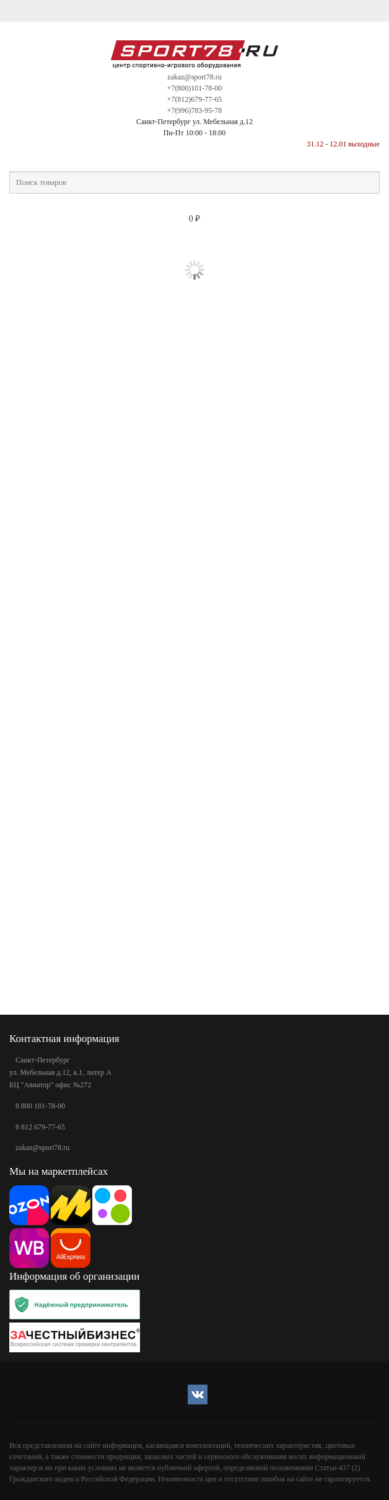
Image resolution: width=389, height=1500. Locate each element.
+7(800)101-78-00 (194, 88)
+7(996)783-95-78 (194, 110)
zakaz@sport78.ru (194, 77)
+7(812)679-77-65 (194, 99)
